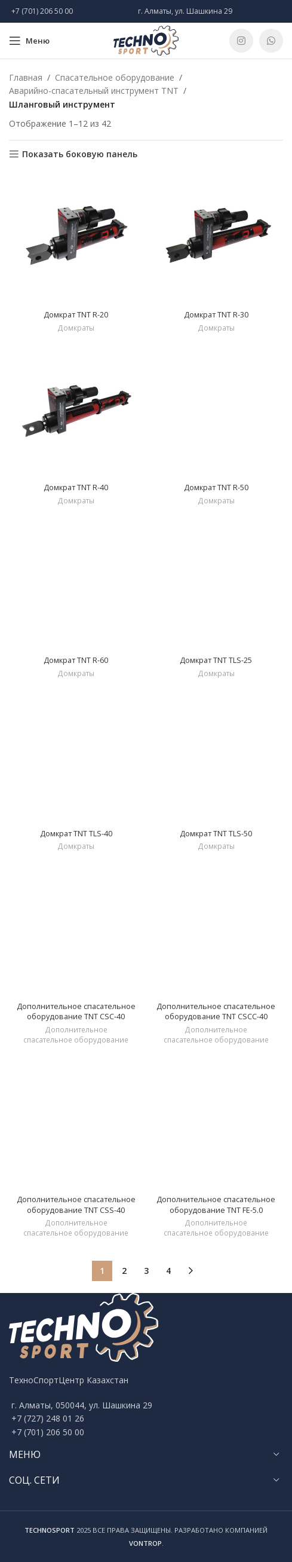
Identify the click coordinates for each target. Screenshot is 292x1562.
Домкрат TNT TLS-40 (76, 834)
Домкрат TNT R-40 (76, 487)
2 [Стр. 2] (124, 1270)
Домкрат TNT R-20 (76, 315)
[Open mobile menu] (29, 41)
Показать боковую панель (79, 154)
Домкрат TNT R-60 (76, 660)
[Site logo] (146, 39)
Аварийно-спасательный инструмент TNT (94, 90)
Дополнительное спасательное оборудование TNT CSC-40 (76, 1011)
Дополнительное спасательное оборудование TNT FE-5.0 (215, 1204)
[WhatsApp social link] (271, 41)
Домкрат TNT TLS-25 (216, 660)
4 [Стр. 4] (168, 1270)
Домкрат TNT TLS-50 (216, 834)
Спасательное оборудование (114, 77)
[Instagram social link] (241, 41)
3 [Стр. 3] (146, 1270)
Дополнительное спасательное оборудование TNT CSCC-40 (215, 1011)
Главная (25, 77)
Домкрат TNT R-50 (216, 487)
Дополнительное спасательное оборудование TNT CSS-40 (76, 1204)
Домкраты (75, 328)
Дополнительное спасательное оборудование (75, 1035)
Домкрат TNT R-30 (216, 315)
